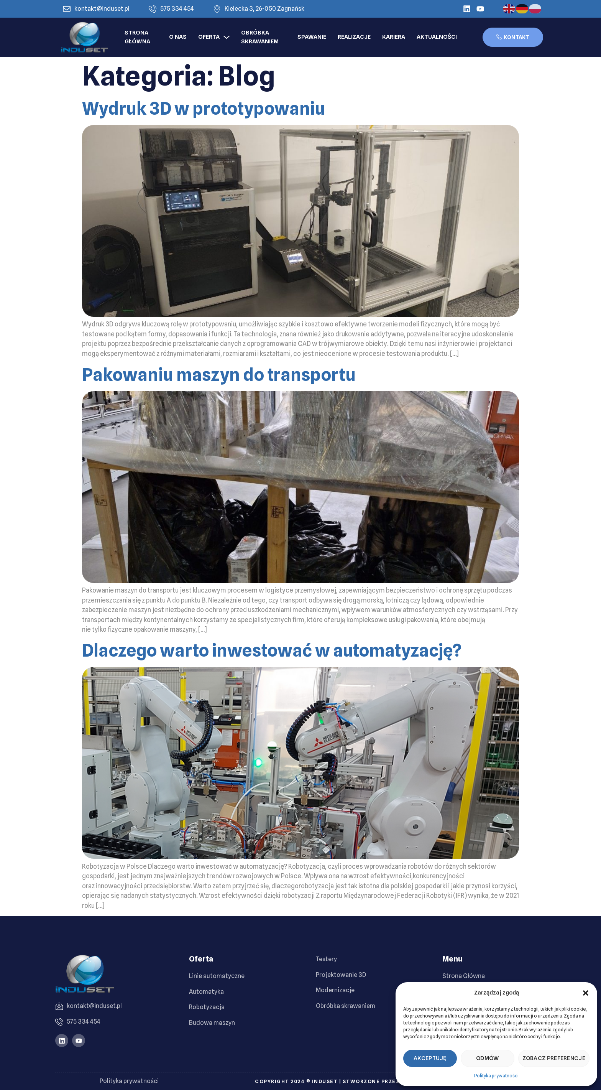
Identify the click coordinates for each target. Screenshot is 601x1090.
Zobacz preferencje (553, 1058)
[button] (586, 993)
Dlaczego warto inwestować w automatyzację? (271, 650)
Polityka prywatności (496, 1075)
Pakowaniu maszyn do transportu (219, 374)
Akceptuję (430, 1058)
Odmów (487, 1058)
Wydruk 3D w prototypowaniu (203, 108)
